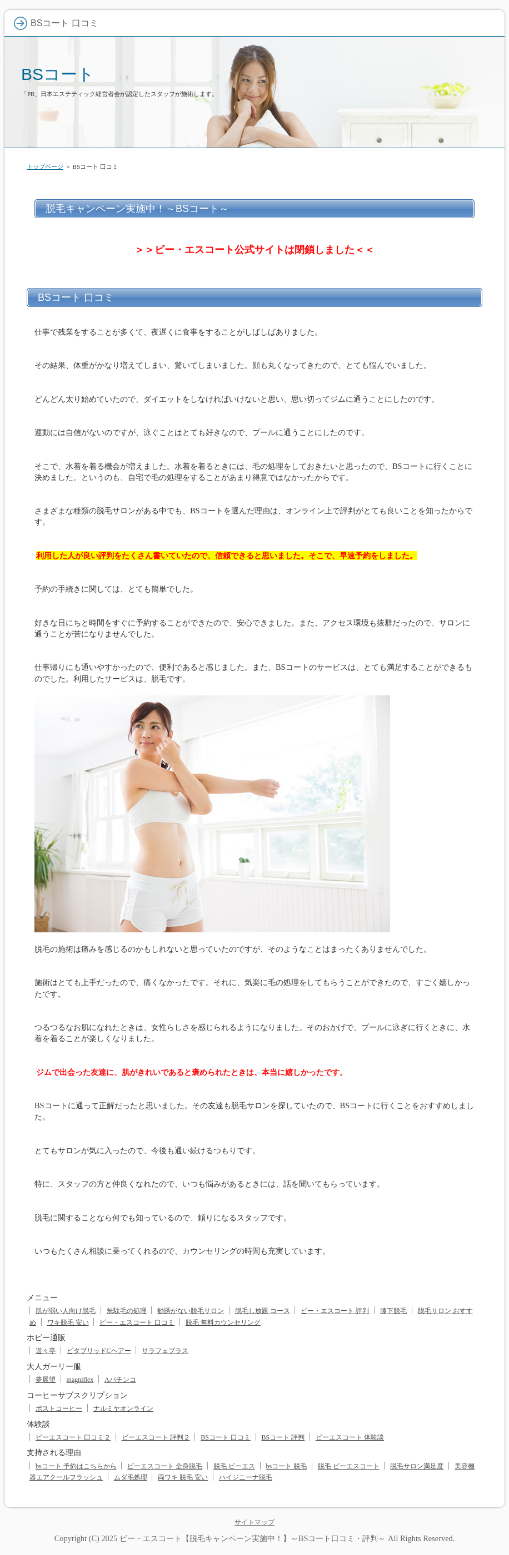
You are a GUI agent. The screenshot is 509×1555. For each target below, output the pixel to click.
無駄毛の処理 (127, 1311)
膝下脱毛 (393, 1311)
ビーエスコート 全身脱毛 (164, 1466)
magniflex (80, 1380)
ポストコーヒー (59, 1408)
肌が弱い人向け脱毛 (66, 1311)
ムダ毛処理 (130, 1477)
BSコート (57, 74)
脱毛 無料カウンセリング (223, 1322)
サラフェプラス (165, 1351)
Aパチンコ (120, 1380)
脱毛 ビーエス (234, 1466)
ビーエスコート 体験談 (350, 1437)
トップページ (45, 166)
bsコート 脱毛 (286, 1466)
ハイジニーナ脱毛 (245, 1477)
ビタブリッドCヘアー (99, 1351)
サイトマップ (254, 1522)
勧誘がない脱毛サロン (190, 1311)
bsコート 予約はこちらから (76, 1466)
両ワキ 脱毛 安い (183, 1477)
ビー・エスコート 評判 (335, 1311)
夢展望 (46, 1380)
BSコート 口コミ (226, 1437)
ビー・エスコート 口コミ (136, 1322)
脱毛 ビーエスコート (349, 1466)
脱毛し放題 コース (262, 1311)
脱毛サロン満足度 (416, 1466)
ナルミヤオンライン (123, 1408)
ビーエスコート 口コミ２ (73, 1437)
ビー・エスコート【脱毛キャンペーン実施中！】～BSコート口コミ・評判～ (252, 1538)
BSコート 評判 (283, 1437)
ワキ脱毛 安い (68, 1322)
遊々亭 (46, 1351)
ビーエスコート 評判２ (156, 1437)
